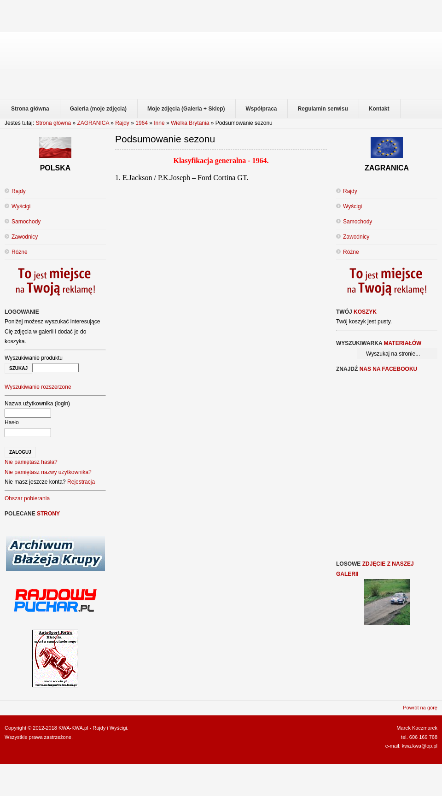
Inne (159, 123)
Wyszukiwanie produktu (34, 358)
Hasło (12, 422)
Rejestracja (81, 482)
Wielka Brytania (190, 123)
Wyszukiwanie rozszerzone (38, 387)
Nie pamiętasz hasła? (31, 462)
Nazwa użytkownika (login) (37, 403)
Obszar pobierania (27, 498)
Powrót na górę (420, 707)
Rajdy (122, 123)
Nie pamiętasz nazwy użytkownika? (48, 472)
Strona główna (53, 123)
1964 (141, 123)
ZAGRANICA (93, 123)
